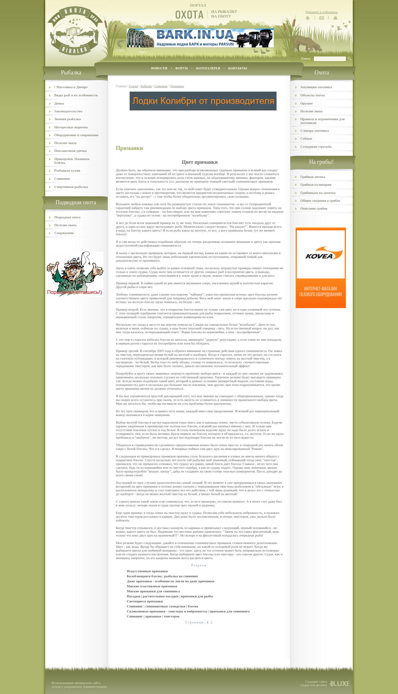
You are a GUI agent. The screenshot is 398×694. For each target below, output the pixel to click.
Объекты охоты (312, 95)
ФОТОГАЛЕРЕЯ (208, 68)
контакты (237, 68)
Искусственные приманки (147, 571)
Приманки (177, 86)
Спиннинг (62, 178)
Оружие (306, 103)
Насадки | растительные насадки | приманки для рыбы (170, 596)
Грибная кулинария (315, 184)
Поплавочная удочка (70, 150)
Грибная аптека (312, 177)
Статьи (133, 86)
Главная (121, 86)
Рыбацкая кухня (67, 170)
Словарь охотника (314, 130)
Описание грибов (313, 208)
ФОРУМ (181, 68)
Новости (159, 68)
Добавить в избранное (321, 12)
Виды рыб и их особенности (76, 95)
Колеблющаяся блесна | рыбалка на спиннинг (162, 576)
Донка (59, 103)
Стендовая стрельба (316, 146)
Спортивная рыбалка (71, 187)
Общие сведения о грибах (320, 200)
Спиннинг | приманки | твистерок (153, 616)
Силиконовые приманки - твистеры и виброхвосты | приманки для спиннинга (188, 611)
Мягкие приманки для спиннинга (153, 591)
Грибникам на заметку (318, 193)
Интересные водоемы (71, 127)
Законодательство (68, 111)
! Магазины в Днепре (71, 87)
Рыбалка (146, 86)
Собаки (306, 138)
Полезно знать (65, 143)
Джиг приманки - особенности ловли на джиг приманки (170, 581)
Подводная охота (67, 217)
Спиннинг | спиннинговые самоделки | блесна (162, 606)
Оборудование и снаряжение (76, 135)
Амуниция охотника (316, 87)
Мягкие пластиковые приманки (152, 586)
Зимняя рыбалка (67, 119)
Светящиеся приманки (145, 601)
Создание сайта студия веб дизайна (313, 683)
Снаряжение (64, 233)
